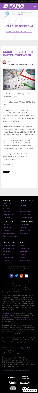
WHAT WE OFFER (26, 200)
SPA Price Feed (25, 212)
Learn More (20, 14)
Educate (22, 245)
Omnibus (6, 260)
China (28, 319)
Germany (23, 319)
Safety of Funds (8, 215)
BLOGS (22, 243)
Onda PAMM (24, 233)
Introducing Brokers (9, 245)
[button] (35, 7)
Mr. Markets (23, 254)
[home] (12, 7)
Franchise (6, 254)
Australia (11, 317)
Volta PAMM (23, 227)
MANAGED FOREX (27, 221)
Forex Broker (6, 313)
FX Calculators (7, 227)
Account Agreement (9, 239)
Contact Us (6, 217)
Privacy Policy (18, 370)
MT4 (21, 203)
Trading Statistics (8, 233)
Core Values (7, 209)
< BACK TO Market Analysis (19, 32)
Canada (17, 319)
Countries (12, 315)
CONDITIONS (8, 221)
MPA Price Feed (25, 215)
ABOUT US (7, 200)
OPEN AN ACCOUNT (20, 2)
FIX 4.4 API (23, 209)
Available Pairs (7, 230)
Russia (33, 319)
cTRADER (23, 206)
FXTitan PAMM (24, 224)
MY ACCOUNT (33, 2)
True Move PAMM (25, 230)
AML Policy (26, 370)
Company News (25, 248)
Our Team (6, 206)
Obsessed (23, 257)
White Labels (7, 251)
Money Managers (8, 248)
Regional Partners (8, 257)
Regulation (6, 212)
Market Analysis (25, 251)
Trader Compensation (10, 236)
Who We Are (7, 203)
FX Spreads (7, 224)
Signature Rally (25, 348)
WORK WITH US (9, 243)
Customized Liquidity (26, 217)
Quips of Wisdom (25, 260)
